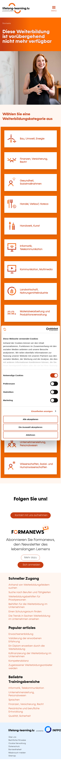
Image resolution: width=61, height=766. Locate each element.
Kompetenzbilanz (19, 661)
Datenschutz (14, 746)
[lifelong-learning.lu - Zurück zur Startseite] (15, 9)
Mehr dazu (30, 557)
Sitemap (12, 756)
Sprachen (14, 700)
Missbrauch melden (17, 753)
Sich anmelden (30, 565)
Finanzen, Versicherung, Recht (26, 704)
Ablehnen (30, 435)
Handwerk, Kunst (30, 226)
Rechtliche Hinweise (17, 740)
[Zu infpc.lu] (35, 732)
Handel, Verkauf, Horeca (34, 204)
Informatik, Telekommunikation (26, 688)
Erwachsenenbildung (21, 634)
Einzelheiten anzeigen (42, 411)
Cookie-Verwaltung (17, 743)
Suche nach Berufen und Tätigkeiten (30, 592)
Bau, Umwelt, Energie (32, 139)
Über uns (12, 737)
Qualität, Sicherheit (20, 716)
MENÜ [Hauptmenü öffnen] (54, 11)
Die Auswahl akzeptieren (30, 427)
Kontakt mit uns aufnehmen (30, 515)
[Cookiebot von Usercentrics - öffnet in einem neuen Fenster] (46, 329)
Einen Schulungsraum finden (25, 611)
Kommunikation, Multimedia (36, 269)
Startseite (6, 23)
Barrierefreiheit (15, 749)
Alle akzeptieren (30, 419)
